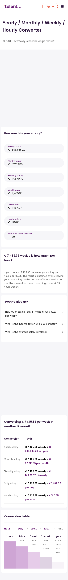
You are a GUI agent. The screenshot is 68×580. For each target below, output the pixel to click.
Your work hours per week (20, 233)
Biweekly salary (15, 175)
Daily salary (14, 204)
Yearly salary (14, 146)
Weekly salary (14, 190)
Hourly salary (14, 219)
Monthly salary (15, 161)
